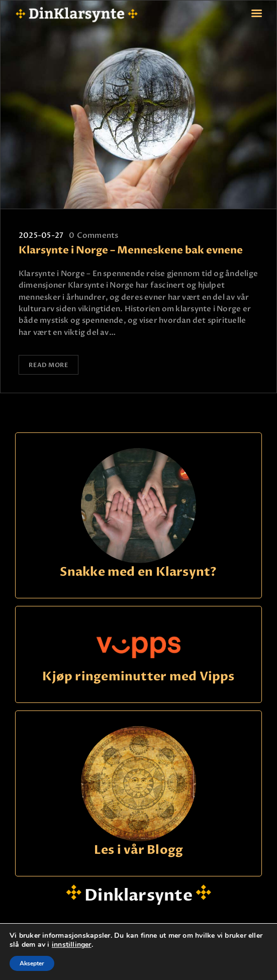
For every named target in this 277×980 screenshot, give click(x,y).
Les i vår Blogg (138, 849)
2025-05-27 (41, 235)
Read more (49, 365)
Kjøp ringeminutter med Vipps (138, 676)
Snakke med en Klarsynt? (138, 571)
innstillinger (71, 944)
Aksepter (32, 963)
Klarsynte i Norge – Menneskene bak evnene (131, 250)
